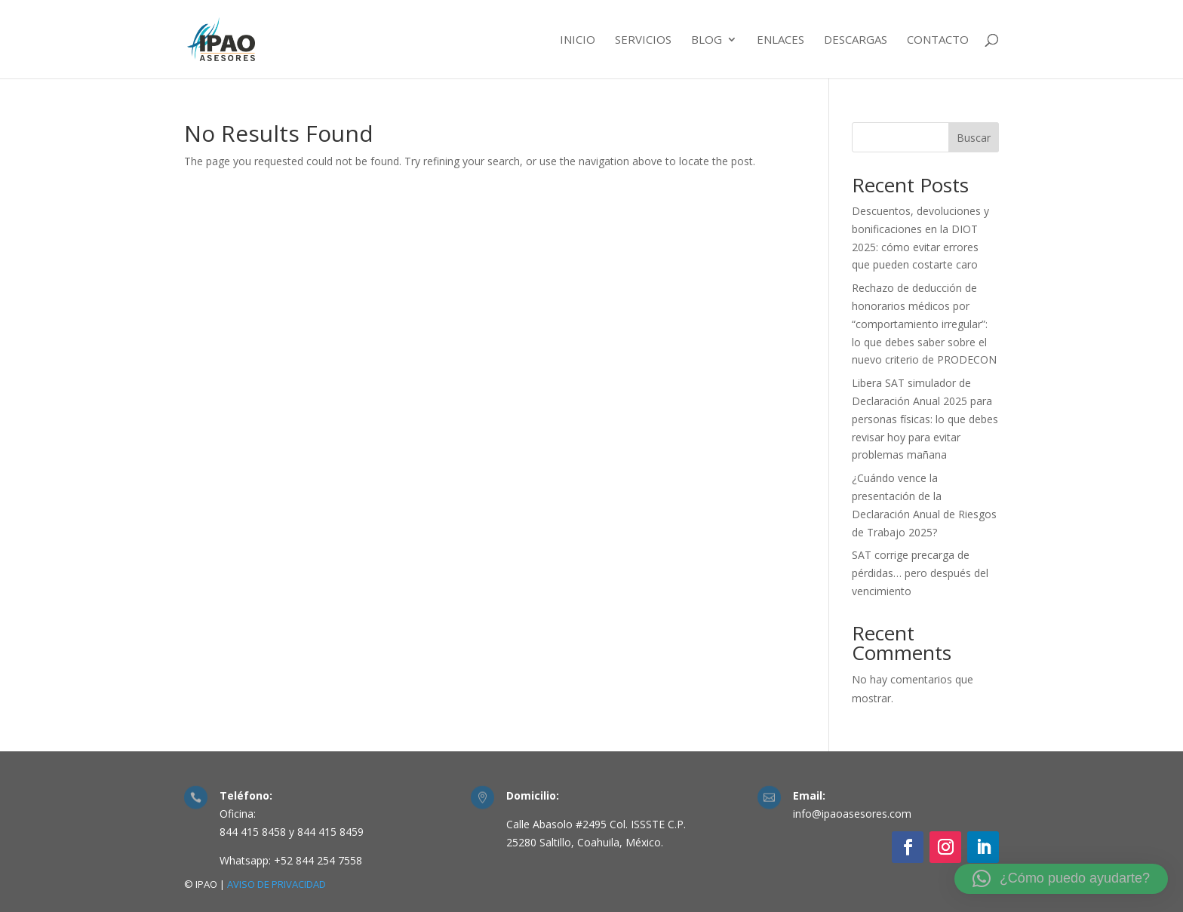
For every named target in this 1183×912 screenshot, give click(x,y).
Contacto (938, 40)
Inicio (577, 40)
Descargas (855, 40)
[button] (1061, 879)
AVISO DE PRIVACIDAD (276, 884)
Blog (706, 40)
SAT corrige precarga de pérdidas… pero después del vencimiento (920, 573)
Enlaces (780, 40)
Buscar (974, 138)
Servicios (643, 40)
